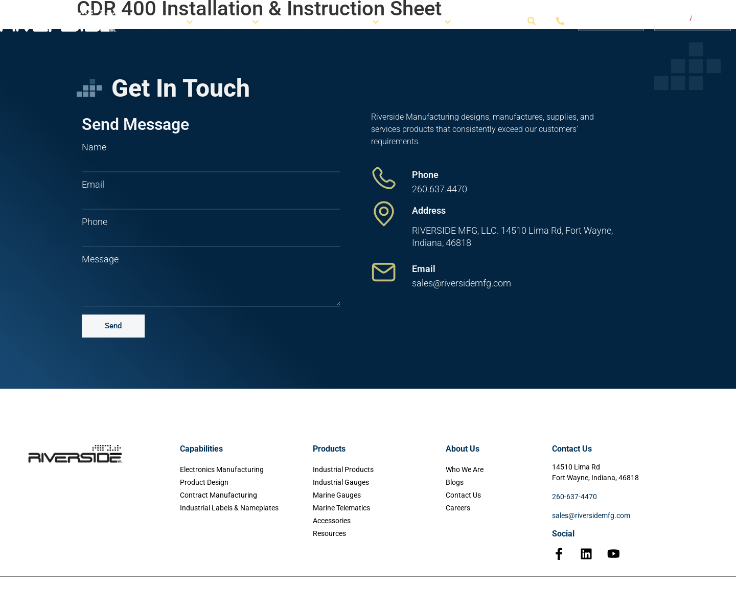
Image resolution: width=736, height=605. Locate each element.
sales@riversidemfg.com (591, 515)
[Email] (384, 272)
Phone (94, 222)
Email (93, 184)
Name (94, 147)
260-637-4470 (574, 496)
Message (100, 259)
